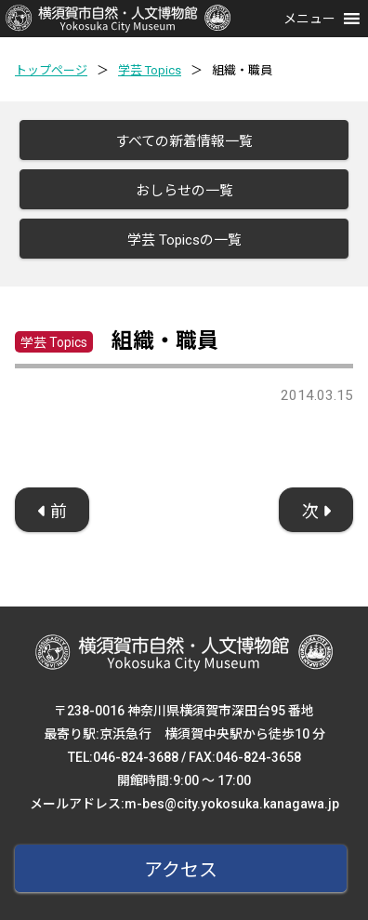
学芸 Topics (149, 70)
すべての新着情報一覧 (184, 141)
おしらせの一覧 (184, 190)
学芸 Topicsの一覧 (184, 240)
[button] (309, 18)
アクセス (180, 870)
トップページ (51, 70)
